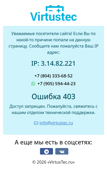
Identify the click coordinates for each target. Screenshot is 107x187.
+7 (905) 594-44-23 (53, 83)
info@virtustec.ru (53, 123)
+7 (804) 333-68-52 (53, 76)
